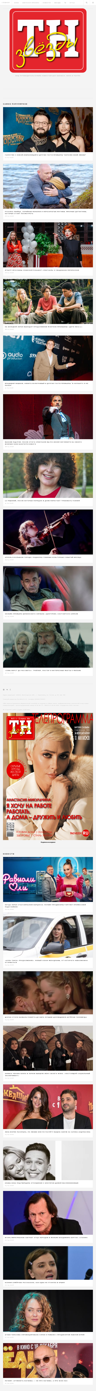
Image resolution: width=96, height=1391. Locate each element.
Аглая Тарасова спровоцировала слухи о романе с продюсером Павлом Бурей (45, 1335)
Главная (6, 2)
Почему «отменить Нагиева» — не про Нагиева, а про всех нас (36, 1381)
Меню (93, 2)
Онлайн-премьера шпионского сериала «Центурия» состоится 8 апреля (41, 614)
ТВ (65, 2)
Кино (16, 2)
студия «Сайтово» (23, 709)
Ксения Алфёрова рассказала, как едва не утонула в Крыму (35, 1282)
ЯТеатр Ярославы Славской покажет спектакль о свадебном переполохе (42, 270)
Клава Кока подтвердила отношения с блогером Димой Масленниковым (41, 1183)
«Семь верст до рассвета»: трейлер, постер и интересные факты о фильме (43, 670)
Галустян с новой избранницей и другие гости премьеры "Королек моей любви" (45, 155)
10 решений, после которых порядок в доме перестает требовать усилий (42, 500)
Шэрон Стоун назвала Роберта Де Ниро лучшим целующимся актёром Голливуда (46, 1017)
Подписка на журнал (48, 842)
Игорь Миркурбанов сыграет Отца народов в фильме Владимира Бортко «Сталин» (46, 1237)
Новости (47, 2)
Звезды (57, 2)
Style (72, 2)
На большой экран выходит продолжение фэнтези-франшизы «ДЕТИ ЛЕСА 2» (43, 327)
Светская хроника (30, 2)
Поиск (87, 2)
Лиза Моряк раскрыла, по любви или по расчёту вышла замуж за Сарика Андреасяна (47, 1132)
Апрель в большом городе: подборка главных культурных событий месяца (43, 557)
